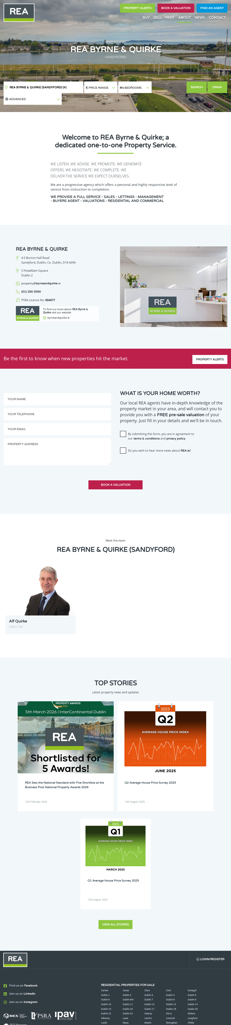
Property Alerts (137, 8)
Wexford (105, 903)
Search (197, 87)
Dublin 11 (128, 876)
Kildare (191, 885)
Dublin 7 (148, 871)
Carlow (104, 862)
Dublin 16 (128, 880)
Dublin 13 (171, 876)
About (184, 18)
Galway (148, 885)
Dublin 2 (127, 866)
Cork (168, 862)
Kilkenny (105, 890)
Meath (147, 894)
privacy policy (175, 427)
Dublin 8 (170, 871)
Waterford (171, 899)
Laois (125, 890)
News (200, 18)
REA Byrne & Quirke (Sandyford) (38, 87)
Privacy (138, 1019)
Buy (146, 18)
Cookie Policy (92, 1019)
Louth (104, 894)
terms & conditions (147, 427)
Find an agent (212, 8)
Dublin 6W (128, 871)
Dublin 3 (148, 866)
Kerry (169, 885)
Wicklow (127, 903)
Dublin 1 (105, 866)
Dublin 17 (149, 880)
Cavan (126, 862)
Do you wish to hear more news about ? (159, 439)
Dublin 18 (171, 880)
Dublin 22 (106, 885)
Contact (217, 18)
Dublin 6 (105, 871)
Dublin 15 (106, 880)
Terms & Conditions (117, 1019)
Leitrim (148, 890)
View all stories (115, 795)
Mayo (125, 894)
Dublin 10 (106, 876)
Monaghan (171, 894)
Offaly (191, 894)
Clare (147, 862)
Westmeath (194, 899)
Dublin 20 (193, 880)
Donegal (192, 862)
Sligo (125, 899)
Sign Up (66, 925)
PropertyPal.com (186, 1019)
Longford (192, 890)
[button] (169, 87)
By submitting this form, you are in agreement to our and (161, 424)
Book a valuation (176, 8)
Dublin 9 (192, 871)
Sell (157, 18)
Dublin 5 (192, 866)
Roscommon (107, 899)
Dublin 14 (193, 876)
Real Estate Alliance (61, 1019)
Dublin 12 (149, 876)
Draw (217, 87)
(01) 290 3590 (31, 280)
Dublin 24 (128, 885)
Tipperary (149, 899)
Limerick (170, 890)
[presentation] (147, 452)
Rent (170, 18)
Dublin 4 (170, 866)
